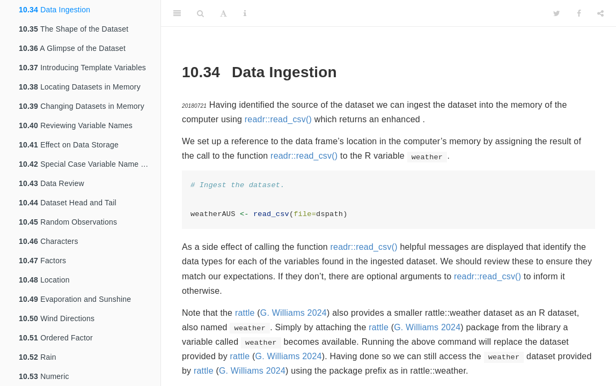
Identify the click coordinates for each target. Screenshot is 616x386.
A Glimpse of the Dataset (72, 48)
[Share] (600, 13)
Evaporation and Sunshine (75, 299)
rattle (245, 312)
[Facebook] (579, 13)
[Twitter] (556, 13)
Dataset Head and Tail (67, 202)
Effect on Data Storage (69, 144)
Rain (37, 357)
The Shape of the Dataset (73, 29)
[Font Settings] (223, 13)
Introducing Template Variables (82, 67)
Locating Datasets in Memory (80, 87)
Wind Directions (56, 318)
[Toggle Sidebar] (177, 13)
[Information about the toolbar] (245, 13)
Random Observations (68, 222)
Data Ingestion (54, 9)
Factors (42, 260)
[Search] (200, 13)
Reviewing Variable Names (76, 125)
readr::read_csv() (278, 119)
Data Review (51, 183)
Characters (48, 241)
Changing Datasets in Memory (81, 106)
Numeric (44, 376)
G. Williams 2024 (293, 312)
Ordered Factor (56, 337)
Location (44, 280)
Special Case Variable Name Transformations (89, 164)
